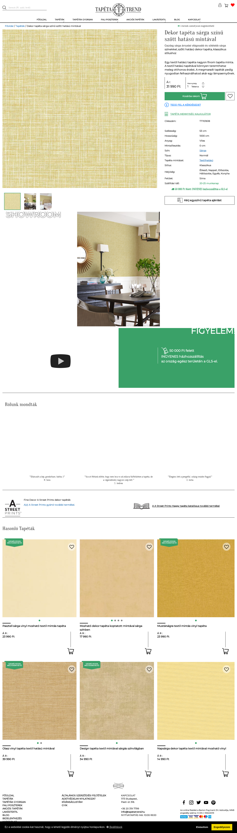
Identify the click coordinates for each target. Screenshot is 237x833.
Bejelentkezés (12, 818)
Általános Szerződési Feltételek (84, 795)
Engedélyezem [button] (222, 827)
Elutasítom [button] (202, 827)
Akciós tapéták (12, 808)
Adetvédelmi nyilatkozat (78, 798)
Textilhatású (206, 160)
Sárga (202, 150)
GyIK (64, 805)
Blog (5, 815)
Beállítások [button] (114, 827)
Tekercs (195, 86)
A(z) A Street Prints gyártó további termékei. (49, 504)
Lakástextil (10, 811)
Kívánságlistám (72, 802)
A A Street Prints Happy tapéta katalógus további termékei (186, 506)
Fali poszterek (12, 805)
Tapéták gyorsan (14, 802)
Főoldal (9, 26)
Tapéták (20, 26)
